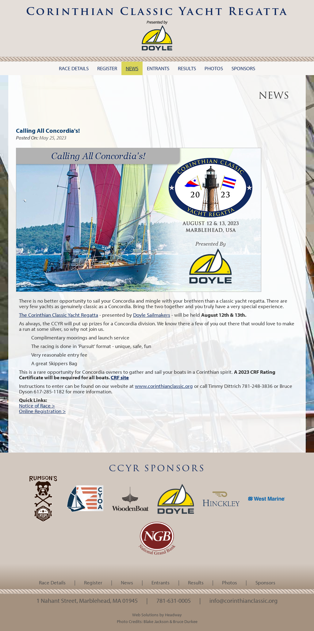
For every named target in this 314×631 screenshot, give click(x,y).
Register (93, 582)
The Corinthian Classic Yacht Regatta (58, 315)
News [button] (132, 68)
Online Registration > (42, 411)
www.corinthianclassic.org (164, 386)
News (127, 582)
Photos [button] (214, 68)
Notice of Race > (37, 405)
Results (196, 582)
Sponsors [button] (243, 68)
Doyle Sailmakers (151, 315)
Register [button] (107, 68)
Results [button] (187, 68)
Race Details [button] (74, 68)
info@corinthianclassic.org (243, 600)
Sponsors (265, 582)
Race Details (52, 582)
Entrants (160, 582)
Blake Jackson (156, 621)
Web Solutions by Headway (157, 615)
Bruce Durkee (185, 621)
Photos (229, 582)
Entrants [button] (158, 68)
